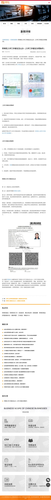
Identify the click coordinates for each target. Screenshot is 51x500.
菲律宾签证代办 (7, 497)
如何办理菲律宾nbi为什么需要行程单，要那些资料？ (15, 329)
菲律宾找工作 (14, 313)
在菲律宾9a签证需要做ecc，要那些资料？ (13, 356)
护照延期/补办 (6, 315)
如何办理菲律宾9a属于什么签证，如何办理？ (14, 332)
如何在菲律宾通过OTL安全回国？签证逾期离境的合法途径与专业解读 (19, 371)
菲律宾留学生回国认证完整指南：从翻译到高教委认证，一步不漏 (18, 338)
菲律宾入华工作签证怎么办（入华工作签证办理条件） (16, 401)
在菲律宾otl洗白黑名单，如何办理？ (12, 353)
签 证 (4, 23)
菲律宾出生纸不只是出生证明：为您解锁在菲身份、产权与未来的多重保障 (20, 335)
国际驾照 (14, 315)
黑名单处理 (28, 313)
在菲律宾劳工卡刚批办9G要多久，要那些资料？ (14, 377)
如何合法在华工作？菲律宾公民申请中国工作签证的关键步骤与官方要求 (20, 341)
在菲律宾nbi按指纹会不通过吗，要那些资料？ (14, 374)
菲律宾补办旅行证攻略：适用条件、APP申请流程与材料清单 (17, 359)
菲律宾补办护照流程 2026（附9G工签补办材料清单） (16, 362)
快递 (18, 23)
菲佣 (11, 165)
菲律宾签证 (5, 39)
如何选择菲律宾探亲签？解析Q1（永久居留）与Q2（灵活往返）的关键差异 (20, 365)
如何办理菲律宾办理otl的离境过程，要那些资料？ (15, 383)
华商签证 (9, 279)
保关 (32, 23)
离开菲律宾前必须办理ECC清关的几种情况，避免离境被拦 (17, 347)
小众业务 (46, 23)
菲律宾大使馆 (17, 191)
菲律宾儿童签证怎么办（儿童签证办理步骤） (16, 300)
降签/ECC (27, 315)
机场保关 (21, 313)
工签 (25, 23)
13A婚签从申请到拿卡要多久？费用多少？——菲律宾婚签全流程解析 (19, 350)
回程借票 (39, 23)
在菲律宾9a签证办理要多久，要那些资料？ (13, 380)
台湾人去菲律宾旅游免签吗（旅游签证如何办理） (17, 298)
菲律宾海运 (42, 313)
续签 (11, 23)
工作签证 (19, 64)
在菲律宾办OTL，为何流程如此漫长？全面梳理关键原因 (16, 368)
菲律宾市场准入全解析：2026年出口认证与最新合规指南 (16, 387)
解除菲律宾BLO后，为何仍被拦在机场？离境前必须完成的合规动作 (19, 344)
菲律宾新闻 (13, 39)
